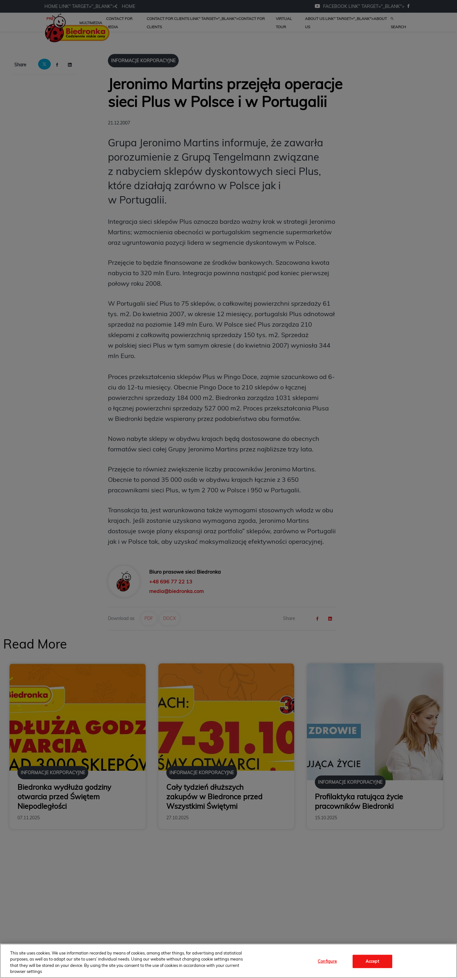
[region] (228, 961)
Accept (372, 961)
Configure (327, 961)
